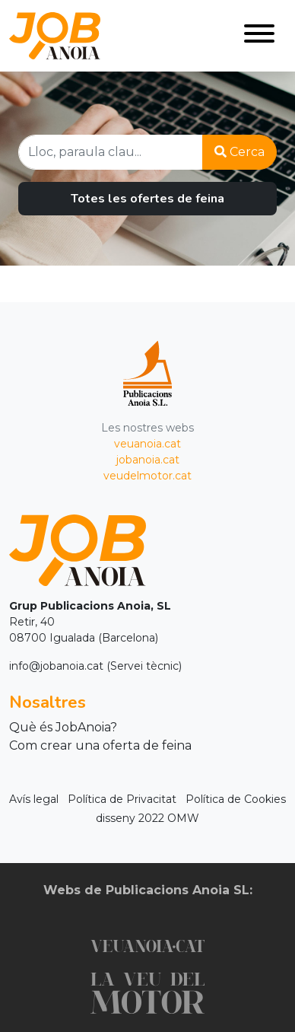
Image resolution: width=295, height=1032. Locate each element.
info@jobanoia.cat (56, 666)
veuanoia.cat (147, 444)
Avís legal (34, 799)
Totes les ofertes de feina (147, 198)
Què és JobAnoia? (63, 727)
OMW (183, 818)
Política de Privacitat (122, 799)
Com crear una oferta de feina (100, 745)
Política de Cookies (236, 799)
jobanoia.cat (147, 460)
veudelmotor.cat (147, 476)
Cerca (239, 152)
